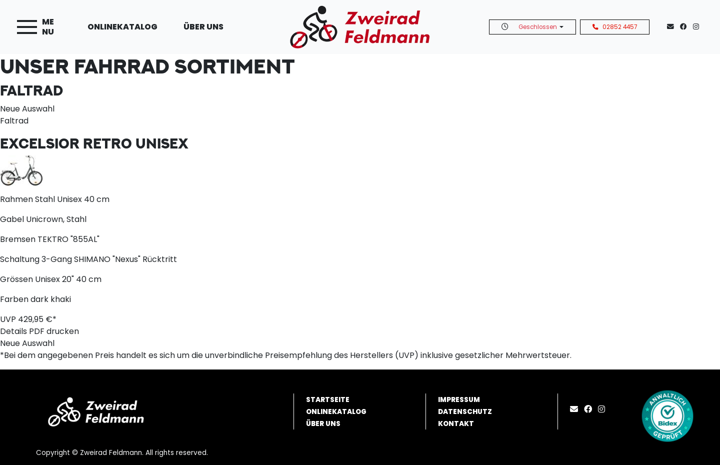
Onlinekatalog (123, 26)
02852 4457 (614, 27)
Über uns (204, 26)
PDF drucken (54, 331)
